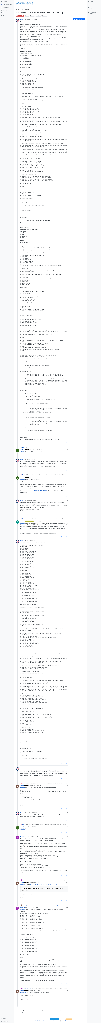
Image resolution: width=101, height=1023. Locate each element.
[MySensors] (7, 2)
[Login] (94, 2)
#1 (67, 19)
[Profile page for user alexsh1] (17, 828)
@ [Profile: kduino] (22, 451)
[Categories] (7, 7)
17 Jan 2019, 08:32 (33, 907)
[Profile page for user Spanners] (17, 837)
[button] (7, 1018)
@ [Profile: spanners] (23, 884)
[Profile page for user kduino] (17, 20)
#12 (67, 836)
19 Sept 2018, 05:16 (32, 459)
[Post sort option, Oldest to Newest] (79, 22)
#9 (67, 785)
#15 (67, 990)
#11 (67, 826)
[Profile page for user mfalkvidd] (17, 450)
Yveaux (22, 785)
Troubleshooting (20, 15)
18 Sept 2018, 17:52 (32, 19)
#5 (67, 500)
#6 (67, 521)
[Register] (94, 8)
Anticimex (22, 521)
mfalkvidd (22, 449)
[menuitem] (94, 2)
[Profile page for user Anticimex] (17, 522)
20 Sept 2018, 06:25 (32, 812)
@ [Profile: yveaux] (22, 909)
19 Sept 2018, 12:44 (32, 500)
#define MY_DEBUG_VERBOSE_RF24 (38, 491)
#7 (67, 540)
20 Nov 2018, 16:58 (32, 826)
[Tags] (7, 13)
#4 (67, 477)
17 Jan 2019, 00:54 (33, 836)
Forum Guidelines (47, 1020)
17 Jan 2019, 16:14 (36, 990)
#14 (67, 907)
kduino (21, 19)
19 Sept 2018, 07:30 (37, 477)
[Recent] (7, 10)
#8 (67, 767)
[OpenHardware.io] (7, 4)
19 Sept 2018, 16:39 (36, 785)
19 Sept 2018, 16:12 (32, 540)
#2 (67, 449)
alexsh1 (22, 826)
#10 (67, 812)
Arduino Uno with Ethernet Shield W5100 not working (44, 884)
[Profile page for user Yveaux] (17, 786)
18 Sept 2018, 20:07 (37, 449)
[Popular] (7, 16)
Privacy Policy (56, 1020)
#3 (67, 459)
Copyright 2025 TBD (36, 1020)
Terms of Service (65, 1020)
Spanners (22, 836)
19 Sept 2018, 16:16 (32, 767)
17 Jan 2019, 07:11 (36, 882)
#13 (67, 882)
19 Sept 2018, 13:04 (42, 521)
